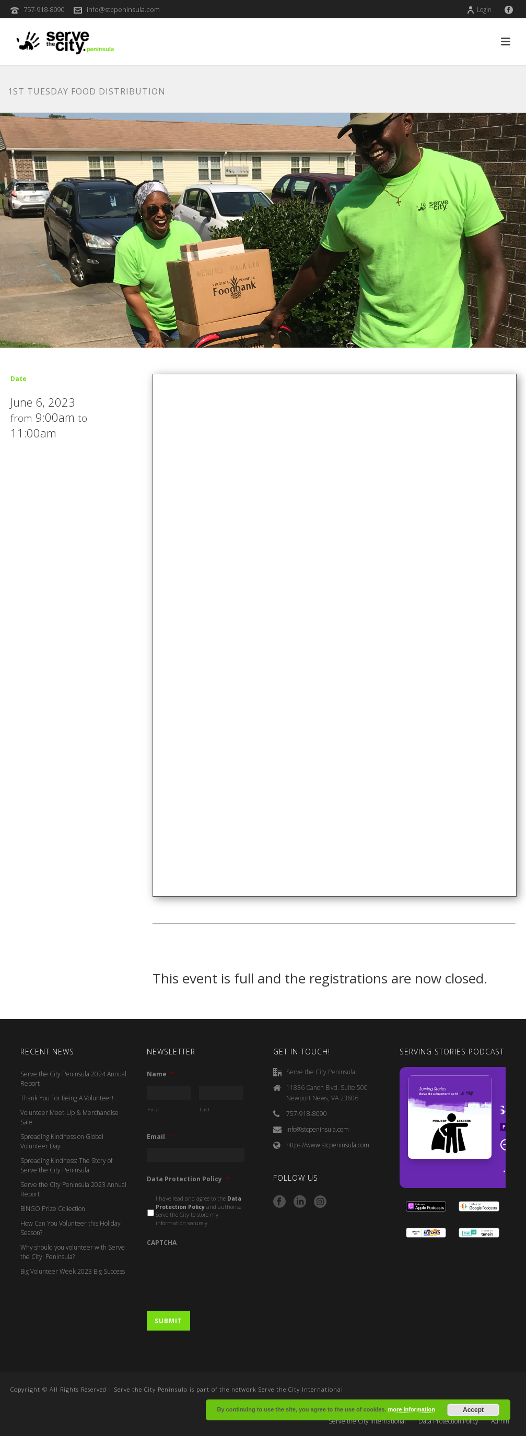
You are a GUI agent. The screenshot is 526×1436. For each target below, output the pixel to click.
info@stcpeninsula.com (123, 9)
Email (160, 1137)
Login (479, 9)
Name (160, 1074)
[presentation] (226, 1274)
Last (205, 1109)
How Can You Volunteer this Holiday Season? (70, 1228)
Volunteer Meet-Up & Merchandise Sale (69, 1117)
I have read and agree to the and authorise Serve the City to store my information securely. (198, 1211)
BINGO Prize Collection (52, 1208)
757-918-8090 (44, 9)
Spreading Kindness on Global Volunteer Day (61, 1141)
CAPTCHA (162, 1243)
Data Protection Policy (188, 1179)
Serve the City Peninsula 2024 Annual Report (73, 1079)
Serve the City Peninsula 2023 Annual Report (73, 1189)
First (153, 1109)
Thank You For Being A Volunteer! (66, 1098)
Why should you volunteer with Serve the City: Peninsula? (72, 1252)
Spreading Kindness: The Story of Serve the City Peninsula (66, 1165)
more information (411, 1409)
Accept (473, 1410)
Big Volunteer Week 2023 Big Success (72, 1271)
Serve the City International (367, 1421)
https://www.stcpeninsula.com (327, 1145)
